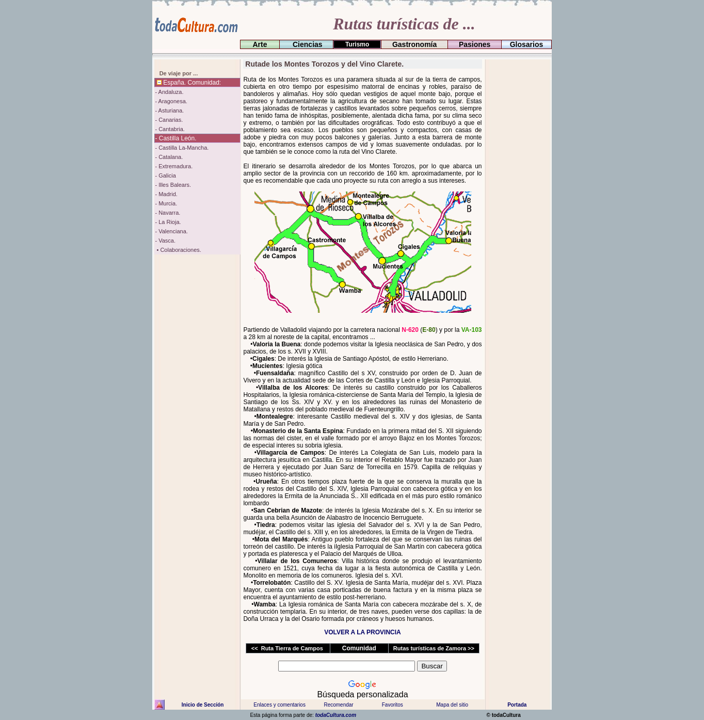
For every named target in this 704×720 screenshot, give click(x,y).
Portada (516, 705)
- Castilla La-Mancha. (182, 148)
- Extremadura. (174, 166)
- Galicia (165, 175)
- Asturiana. (169, 110)
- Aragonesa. (171, 101)
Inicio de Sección (203, 705)
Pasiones (474, 44)
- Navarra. (167, 213)
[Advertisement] (517, 214)
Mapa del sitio (452, 705)
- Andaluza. (169, 92)
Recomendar (338, 705)
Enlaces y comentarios (279, 705)
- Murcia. (166, 203)
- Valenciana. (171, 231)
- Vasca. (165, 240)
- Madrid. (166, 194)
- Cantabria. (169, 129)
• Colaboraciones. (178, 250)
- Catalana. (169, 157)
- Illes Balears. (173, 185)
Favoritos (392, 705)
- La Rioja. (168, 222)
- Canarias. (169, 120)
